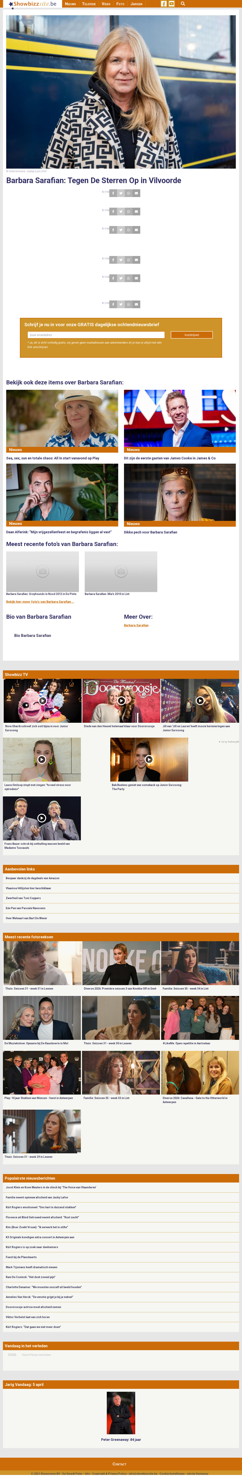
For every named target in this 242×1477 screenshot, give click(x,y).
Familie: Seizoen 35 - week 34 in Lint (186, 988)
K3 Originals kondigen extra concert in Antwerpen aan (40, 1237)
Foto (120, 4)
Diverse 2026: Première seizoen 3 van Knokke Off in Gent (120, 988)
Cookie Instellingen (172, 1473)
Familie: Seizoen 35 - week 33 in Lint (106, 1098)
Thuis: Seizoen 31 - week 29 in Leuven (28, 1156)
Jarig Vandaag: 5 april (24, 1384)
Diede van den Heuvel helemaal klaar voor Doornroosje (119, 726)
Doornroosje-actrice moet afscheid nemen (33, 1307)
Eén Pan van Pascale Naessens (25, 908)
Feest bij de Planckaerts (21, 1257)
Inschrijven (192, 335)
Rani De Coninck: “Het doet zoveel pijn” (31, 1277)
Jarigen (136, 4)
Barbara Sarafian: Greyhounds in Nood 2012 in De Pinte (41, 594)
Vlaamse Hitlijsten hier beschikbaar (28, 888)
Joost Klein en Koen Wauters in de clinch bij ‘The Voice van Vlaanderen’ (51, 1187)
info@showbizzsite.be (143, 1473)
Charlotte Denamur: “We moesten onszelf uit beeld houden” (44, 1287)
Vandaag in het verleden (26, 1346)
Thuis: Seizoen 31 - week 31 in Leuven (29, 988)
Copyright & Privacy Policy (109, 1473)
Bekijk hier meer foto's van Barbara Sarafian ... (40, 602)
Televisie (89, 4)
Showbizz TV (16, 674)
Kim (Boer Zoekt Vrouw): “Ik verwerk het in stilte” (37, 1227)
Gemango (202, 1473)
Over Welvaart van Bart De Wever (26, 918)
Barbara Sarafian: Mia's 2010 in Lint (107, 594)
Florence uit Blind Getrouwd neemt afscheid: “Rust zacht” (42, 1217)
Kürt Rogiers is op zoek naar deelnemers (32, 1247)
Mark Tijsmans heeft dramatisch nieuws (31, 1267)
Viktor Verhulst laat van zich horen (28, 1317)
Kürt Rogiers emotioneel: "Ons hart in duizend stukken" (41, 1207)
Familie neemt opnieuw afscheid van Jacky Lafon (37, 1197)
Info (87, 1473)
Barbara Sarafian (136, 625)
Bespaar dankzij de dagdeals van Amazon (32, 878)
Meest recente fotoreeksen (29, 937)
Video (106, 4)
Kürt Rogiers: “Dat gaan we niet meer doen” (33, 1327)
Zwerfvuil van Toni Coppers (23, 898)
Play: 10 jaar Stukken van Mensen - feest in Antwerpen (38, 1098)
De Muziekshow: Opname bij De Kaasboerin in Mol (36, 1043)
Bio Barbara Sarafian (32, 635)
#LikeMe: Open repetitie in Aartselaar (186, 1043)
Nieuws (70, 4)
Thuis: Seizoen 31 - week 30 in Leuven (108, 1043)
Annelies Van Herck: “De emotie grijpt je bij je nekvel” (39, 1297)
